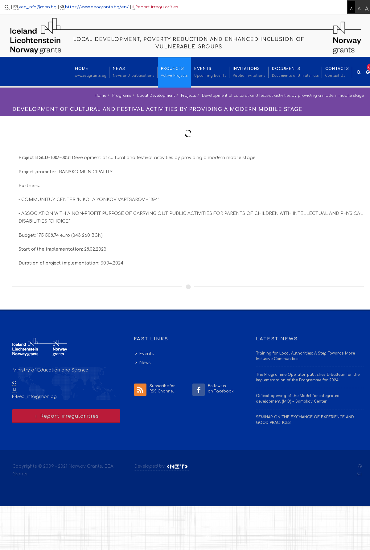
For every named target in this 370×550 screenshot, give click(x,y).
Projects (188, 95)
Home (100, 95)
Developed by (161, 466)
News (145, 362)
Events (146, 353)
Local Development (156, 95)
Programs (121, 95)
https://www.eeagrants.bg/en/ (97, 7)
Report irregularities (155, 7)
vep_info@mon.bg (37, 7)
